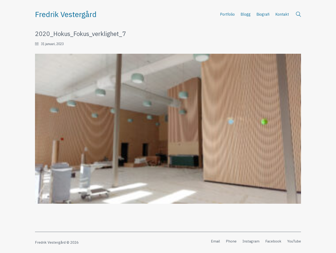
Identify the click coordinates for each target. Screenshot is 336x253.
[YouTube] (294, 241)
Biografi (263, 14)
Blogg (246, 14)
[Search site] (298, 15)
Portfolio (227, 14)
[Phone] (231, 241)
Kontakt (282, 14)
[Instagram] (250, 241)
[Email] (215, 241)
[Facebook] (273, 241)
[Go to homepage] (66, 14)
